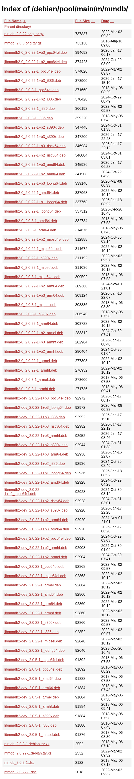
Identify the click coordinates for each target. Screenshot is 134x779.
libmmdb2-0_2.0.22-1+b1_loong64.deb (35, 202)
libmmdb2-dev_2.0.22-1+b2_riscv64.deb (36, 501)
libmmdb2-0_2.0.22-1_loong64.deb (32, 211)
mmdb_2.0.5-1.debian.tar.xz (26, 744)
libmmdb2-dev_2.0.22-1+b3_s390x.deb (36, 510)
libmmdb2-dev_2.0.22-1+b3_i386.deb (34, 417)
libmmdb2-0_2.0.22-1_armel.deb (30, 361)
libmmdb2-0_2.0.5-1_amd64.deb (30, 221)
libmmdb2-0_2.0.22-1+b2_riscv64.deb (35, 155)
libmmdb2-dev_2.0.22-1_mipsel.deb (33, 641)
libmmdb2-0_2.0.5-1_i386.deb (28, 118)
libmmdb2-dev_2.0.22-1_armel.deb (32, 585)
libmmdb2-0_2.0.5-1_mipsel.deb (30, 305)
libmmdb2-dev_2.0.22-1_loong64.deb (34, 650)
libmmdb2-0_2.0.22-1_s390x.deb (31, 258)
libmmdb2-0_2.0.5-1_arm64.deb (30, 230)
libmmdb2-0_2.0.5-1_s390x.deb (30, 314)
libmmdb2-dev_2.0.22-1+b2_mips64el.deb (22, 492)
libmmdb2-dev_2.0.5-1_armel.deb (31, 697)
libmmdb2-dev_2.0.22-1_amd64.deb (33, 594)
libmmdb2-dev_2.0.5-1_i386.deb (30, 725)
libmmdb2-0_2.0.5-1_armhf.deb (29, 389)
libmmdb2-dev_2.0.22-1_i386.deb (31, 632)
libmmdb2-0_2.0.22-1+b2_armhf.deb (33, 351)
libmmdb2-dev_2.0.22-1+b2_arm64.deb (36, 520)
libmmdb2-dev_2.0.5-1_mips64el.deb (34, 660)
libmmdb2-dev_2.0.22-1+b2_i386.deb (34, 463)
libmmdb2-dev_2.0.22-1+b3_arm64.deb (36, 454)
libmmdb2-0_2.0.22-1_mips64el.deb (33, 249)
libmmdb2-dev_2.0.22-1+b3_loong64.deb (37, 407)
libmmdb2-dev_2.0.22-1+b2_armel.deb (35, 557)
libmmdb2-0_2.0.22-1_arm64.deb (31, 324)
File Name (13, 21)
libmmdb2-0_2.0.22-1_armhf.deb (30, 370)
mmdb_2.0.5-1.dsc (19, 762)
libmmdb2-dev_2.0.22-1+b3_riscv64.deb (36, 426)
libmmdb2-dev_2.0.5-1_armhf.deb (31, 706)
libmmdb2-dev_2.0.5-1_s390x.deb (31, 716)
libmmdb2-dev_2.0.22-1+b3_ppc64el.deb (37, 398)
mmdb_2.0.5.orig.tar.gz (23, 43)
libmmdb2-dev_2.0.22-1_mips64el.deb (35, 576)
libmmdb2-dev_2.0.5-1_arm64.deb (32, 688)
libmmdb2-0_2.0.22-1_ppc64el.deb (32, 71)
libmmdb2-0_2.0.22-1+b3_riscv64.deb (35, 146)
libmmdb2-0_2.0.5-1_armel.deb (29, 380)
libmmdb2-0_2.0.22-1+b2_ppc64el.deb (35, 62)
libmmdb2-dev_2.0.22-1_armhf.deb (32, 613)
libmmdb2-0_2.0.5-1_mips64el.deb (32, 277)
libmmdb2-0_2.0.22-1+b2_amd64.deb (34, 174)
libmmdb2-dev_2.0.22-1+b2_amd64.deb (36, 482)
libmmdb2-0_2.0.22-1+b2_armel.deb (33, 333)
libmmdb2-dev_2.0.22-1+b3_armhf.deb (35, 436)
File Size (82, 21)
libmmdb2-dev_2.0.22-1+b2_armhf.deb (35, 548)
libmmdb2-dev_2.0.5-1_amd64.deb (32, 679)
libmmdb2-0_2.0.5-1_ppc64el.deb (31, 90)
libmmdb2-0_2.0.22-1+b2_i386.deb (32, 99)
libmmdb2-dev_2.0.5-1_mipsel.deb (32, 735)
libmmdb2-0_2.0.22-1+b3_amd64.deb (34, 165)
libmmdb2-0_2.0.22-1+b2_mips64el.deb (36, 239)
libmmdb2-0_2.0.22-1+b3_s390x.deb (34, 137)
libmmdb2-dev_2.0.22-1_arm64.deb (33, 604)
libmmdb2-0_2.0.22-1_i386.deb (29, 108)
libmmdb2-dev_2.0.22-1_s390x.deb (32, 623)
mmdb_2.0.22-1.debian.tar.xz (27, 753)
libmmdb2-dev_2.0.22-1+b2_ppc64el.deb (37, 538)
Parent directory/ (17, 27)
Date (105, 21)
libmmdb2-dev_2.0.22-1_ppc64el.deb (34, 566)
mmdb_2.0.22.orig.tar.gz (24, 34)
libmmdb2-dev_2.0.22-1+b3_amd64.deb (36, 529)
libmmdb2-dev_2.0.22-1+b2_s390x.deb (36, 445)
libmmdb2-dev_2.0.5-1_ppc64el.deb (33, 669)
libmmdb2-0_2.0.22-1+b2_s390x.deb (34, 127)
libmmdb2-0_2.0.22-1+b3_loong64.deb (35, 183)
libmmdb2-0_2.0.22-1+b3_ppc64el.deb (35, 52)
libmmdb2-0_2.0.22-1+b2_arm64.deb (34, 286)
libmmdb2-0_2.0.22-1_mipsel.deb (31, 267)
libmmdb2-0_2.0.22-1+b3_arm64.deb (34, 295)
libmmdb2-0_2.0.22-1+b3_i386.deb (32, 81)
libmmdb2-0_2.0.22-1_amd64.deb (31, 193)
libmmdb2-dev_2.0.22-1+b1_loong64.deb (37, 473)
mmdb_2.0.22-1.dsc (20, 772)
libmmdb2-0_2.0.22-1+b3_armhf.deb (33, 342)
